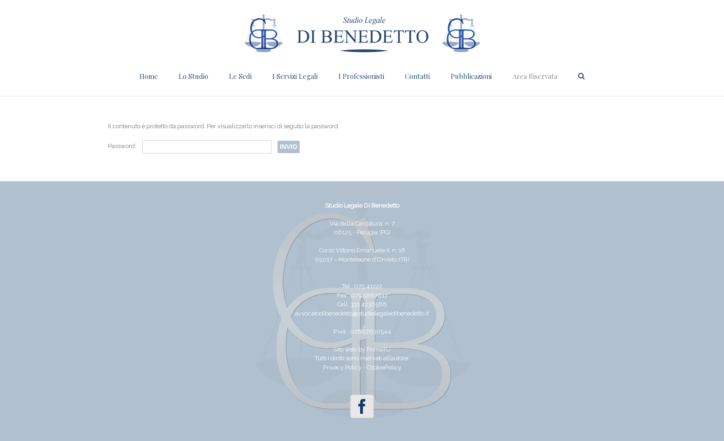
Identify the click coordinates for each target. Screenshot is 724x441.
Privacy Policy (342, 367)
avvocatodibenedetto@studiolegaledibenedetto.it (362, 313)
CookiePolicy (384, 367)
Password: (190, 146)
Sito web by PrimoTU (362, 349)
